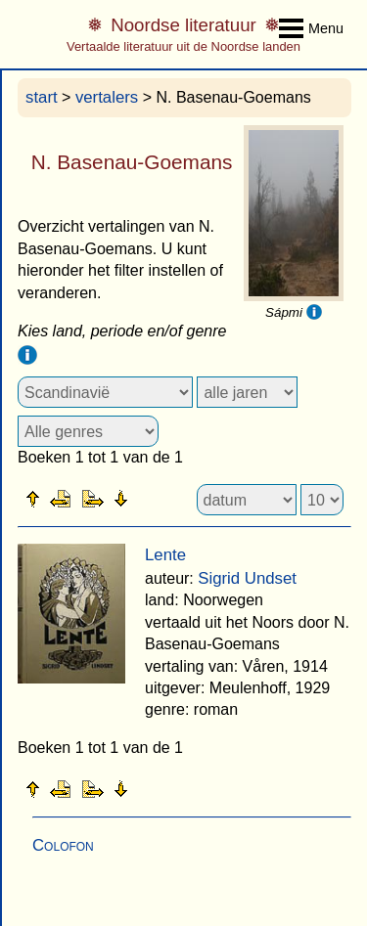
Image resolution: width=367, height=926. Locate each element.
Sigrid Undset (247, 578)
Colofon (63, 845)
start (41, 97)
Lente (165, 555)
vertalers (106, 97)
